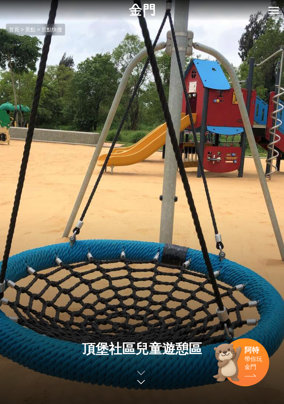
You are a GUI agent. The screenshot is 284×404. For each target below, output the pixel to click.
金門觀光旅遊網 (142, 10)
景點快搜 (51, 30)
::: (2, 4)
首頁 (14, 30)
